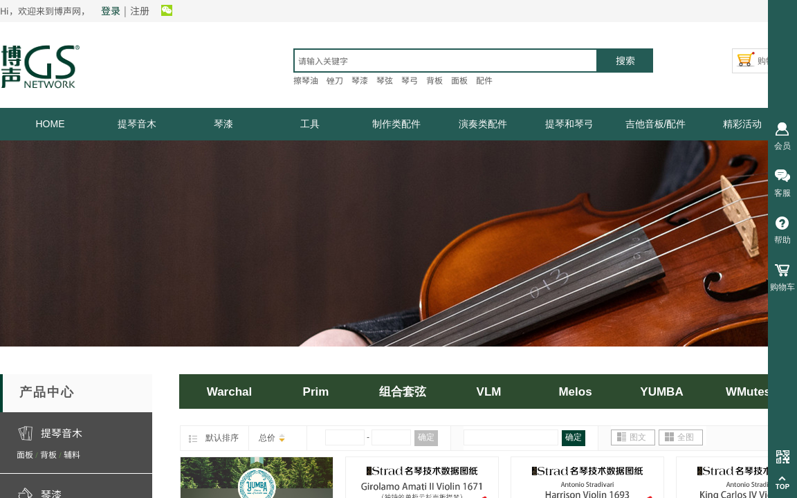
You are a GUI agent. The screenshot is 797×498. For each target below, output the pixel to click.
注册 (139, 10)
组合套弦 (402, 391)
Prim (316, 391)
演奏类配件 (483, 123)
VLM (489, 391)
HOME (50, 123)
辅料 (72, 454)
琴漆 (223, 123)
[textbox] (445, 60)
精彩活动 (742, 123)
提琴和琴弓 (569, 123)
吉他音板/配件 (655, 123)
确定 (426, 437)
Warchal (230, 391)
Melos (575, 391)
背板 (48, 454)
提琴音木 (137, 123)
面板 (25, 454)
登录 (110, 10)
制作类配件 (396, 123)
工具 (310, 123)
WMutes (748, 391)
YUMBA (661, 391)
